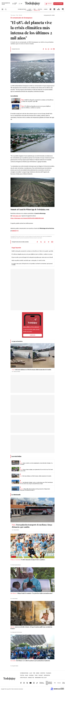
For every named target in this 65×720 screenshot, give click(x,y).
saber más (32, 335)
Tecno (36, 675)
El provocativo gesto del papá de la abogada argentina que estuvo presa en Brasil (32, 257)
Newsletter (37, 10)
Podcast (41, 675)
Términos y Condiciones (41, 683)
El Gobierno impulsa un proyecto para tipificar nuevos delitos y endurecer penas (32, 254)
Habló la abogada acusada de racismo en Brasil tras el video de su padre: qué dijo (32, 251)
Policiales (29, 10)
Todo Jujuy (13, 15)
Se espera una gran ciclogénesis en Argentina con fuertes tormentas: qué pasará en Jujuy (32, 264)
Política (40, 9)
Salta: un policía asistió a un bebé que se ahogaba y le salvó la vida (28, 260)
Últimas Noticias (22, 9)
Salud (26, 675)
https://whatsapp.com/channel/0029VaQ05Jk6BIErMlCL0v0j (27, 218)
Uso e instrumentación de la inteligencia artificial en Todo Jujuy (49, 683)
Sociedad (31, 675)
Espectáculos (23, 677)
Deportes (42, 673)
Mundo (45, 9)
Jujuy (29, 9)
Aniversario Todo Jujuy (41, 677)
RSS (55, 682)
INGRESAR (49, 3)
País (35, 9)
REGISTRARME (59, 3)
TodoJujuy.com (16, 216)
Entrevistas (47, 675)
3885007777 (15, 231)
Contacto (59, 682)
